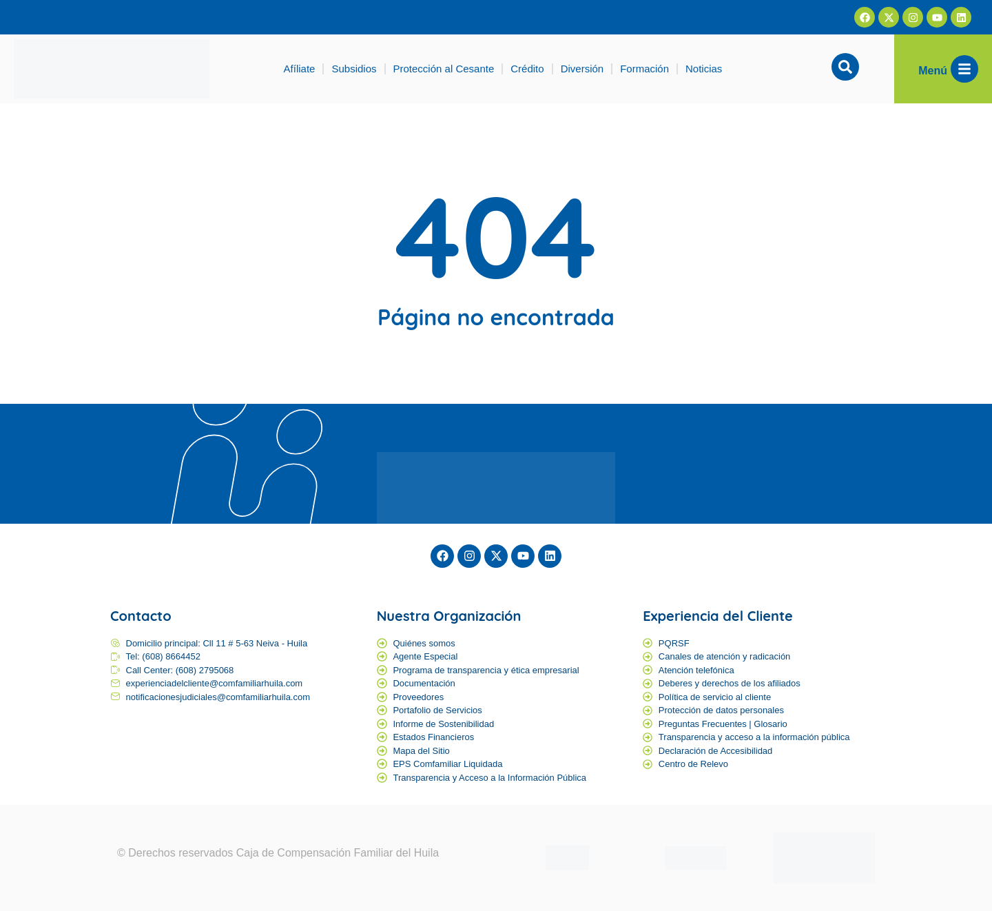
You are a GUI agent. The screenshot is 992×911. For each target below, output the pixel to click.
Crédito (527, 68)
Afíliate (300, 68)
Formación (644, 68)
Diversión (582, 68)
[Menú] (964, 69)
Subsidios (353, 68)
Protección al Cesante (444, 68)
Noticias (703, 68)
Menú (932, 70)
